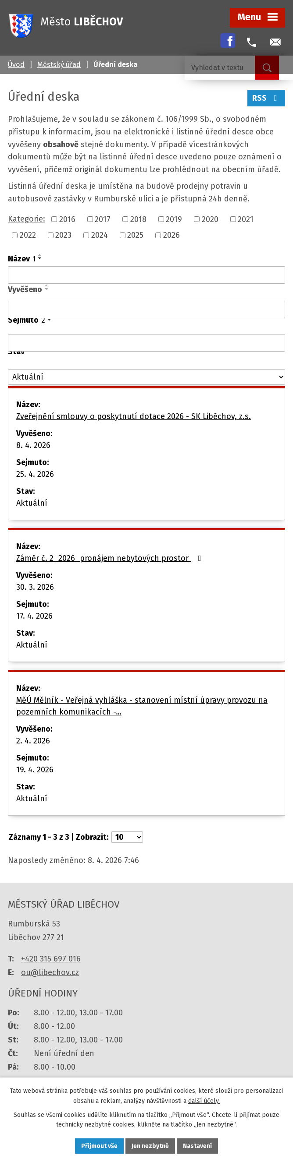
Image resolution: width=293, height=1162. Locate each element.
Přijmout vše (99, 1146)
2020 (210, 219)
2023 (63, 235)
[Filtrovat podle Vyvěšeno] (146, 309)
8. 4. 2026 (33, 445)
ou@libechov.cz (50, 972)
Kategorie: (26, 219)
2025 (135, 235)
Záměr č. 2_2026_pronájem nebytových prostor (110, 558)
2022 (28, 235)
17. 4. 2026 (34, 616)
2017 (103, 219)
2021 (246, 219)
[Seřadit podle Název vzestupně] (40, 255)
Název (22, 259)
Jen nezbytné (150, 1146)
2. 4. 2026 (33, 741)
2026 (171, 235)
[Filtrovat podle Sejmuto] (146, 343)
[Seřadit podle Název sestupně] (40, 258)
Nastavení (197, 1146)
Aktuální (31, 503)
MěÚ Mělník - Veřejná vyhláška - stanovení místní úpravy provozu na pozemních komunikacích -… (142, 706)
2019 (174, 219)
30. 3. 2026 (35, 587)
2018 (138, 219)
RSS (266, 98)
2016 (67, 219)
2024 (99, 235)
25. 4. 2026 (35, 474)
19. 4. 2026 (35, 770)
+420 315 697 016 (51, 959)
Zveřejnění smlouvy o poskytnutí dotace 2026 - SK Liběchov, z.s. (133, 416)
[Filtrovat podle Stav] (146, 377)
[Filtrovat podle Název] (146, 275)
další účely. (204, 1101)
